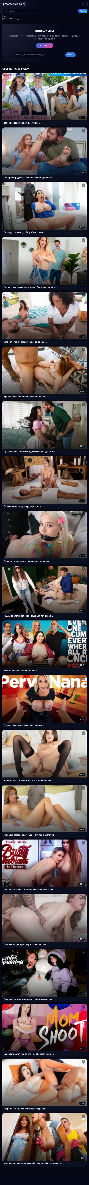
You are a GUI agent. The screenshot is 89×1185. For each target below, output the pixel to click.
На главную (44, 45)
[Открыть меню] (85, 4)
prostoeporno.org (14, 3)
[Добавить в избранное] (83, 76)
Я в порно (6, 16)
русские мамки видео (11, 19)
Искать (83, 11)
